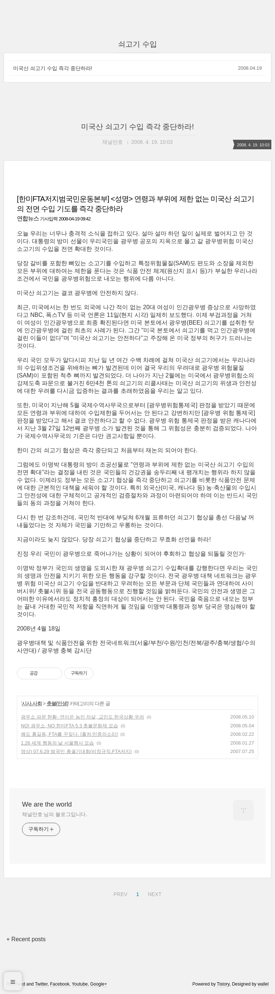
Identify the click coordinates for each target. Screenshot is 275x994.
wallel (263, 984)
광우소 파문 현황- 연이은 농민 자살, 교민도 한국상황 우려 (82, 717)
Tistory (223, 984)
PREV (119, 893)
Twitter (41, 984)
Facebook (60, 984)
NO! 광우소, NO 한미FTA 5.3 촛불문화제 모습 (69, 725)
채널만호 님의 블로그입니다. (54, 814)
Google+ (98, 984)
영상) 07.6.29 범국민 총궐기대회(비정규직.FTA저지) (76, 751)
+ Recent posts (25, 939)
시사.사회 (32, 703)
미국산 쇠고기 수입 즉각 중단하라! (52, 68)
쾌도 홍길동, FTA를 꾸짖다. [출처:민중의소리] (69, 734)
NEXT (153, 893)
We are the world (47, 804)
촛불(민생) (57, 703)
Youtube (80, 984)
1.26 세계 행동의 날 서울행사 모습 (57, 743)
